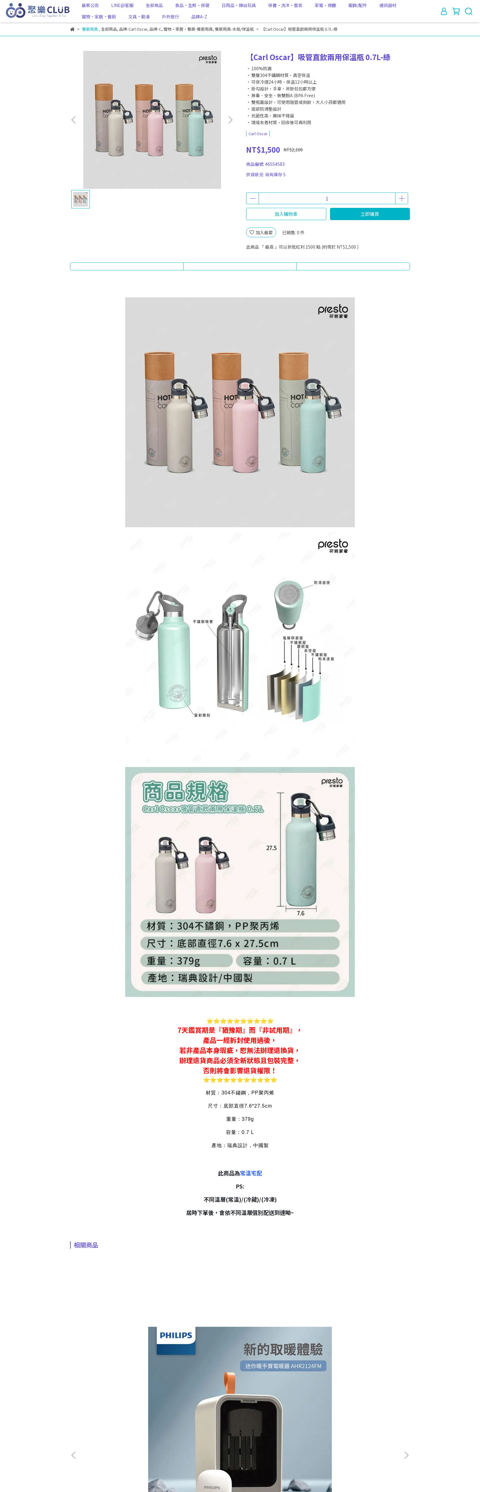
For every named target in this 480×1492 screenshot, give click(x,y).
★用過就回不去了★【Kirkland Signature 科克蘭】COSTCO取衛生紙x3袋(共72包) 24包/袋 (198, 1353)
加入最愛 (261, 232)
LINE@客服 (122, 5)
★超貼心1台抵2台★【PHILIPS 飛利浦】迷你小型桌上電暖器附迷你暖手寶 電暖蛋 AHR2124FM (114, 1353)
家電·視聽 (325, 5)
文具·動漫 (139, 16)
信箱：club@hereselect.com (99, 1453)
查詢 (74, 1425)
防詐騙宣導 (219, 1425)
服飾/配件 (357, 5)
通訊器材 (387, 5)
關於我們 (94, 1425)
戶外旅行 (170, 16)
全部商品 (154, 5)
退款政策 (143, 1425)
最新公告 (90, 5)
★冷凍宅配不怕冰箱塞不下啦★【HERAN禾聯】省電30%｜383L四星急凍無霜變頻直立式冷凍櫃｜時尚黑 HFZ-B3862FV (281, 1353)
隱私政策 (168, 1425)
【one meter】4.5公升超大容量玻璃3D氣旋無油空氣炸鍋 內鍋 (363, 1353)
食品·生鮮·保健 (192, 5)
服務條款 (192, 1425)
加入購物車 (286, 214)
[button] (230, 120)
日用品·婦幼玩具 (239, 5)
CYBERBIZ (195, 1476)
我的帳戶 (119, 1425)
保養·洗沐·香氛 (285, 5)
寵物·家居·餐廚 (99, 16)
